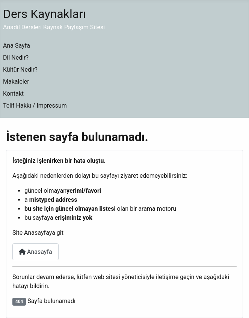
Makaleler (16, 81)
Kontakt (13, 93)
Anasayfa (35, 251)
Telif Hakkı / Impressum (35, 105)
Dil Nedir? (16, 57)
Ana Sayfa (16, 45)
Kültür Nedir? (20, 69)
